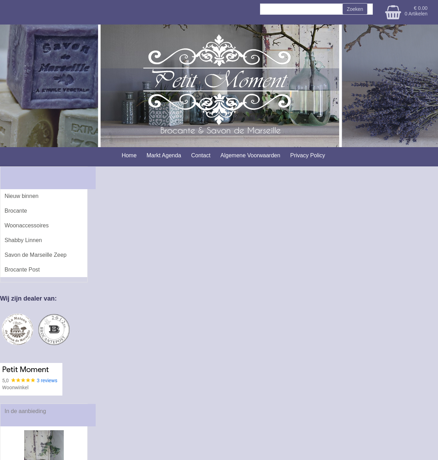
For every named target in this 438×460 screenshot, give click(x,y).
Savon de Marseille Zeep (36, 255)
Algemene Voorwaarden (250, 155)
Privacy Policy (307, 155)
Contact (200, 155)
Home (129, 155)
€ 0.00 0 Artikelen (416, 10)
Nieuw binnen (22, 196)
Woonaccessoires (27, 225)
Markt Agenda (163, 155)
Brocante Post (22, 270)
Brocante (16, 211)
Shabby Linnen (23, 240)
